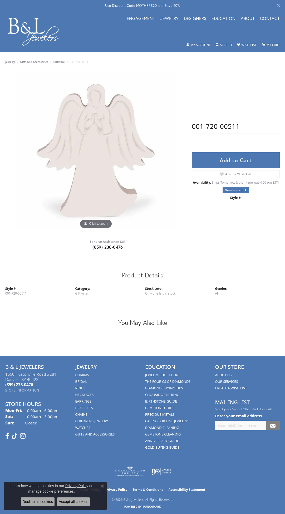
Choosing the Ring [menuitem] (162, 394)
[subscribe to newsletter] (273, 425)
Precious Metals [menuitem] (160, 414)
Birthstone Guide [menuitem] (161, 401)
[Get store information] (22, 390)
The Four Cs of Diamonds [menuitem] (167, 381)
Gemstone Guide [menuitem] (160, 407)
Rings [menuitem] (80, 388)
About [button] (248, 18)
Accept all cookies (73, 502)
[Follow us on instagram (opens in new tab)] (23, 436)
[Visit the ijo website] (161, 471)
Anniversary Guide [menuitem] (162, 440)
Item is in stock (236, 190)
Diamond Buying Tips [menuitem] (164, 388)
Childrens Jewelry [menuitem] (91, 421)
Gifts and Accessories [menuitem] (95, 434)
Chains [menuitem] (81, 414)
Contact (270, 18)
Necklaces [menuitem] (84, 394)
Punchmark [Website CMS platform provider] (152, 506)
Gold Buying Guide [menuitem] (162, 447)
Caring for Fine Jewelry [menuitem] (166, 421)
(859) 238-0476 (107, 247)
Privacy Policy (116, 489)
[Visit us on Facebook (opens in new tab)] (7, 436)
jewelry (10, 62)
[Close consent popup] (102, 486)
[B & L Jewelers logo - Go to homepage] (36, 31)
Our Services (226, 381)
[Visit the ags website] (130, 471)
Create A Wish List (231, 388)
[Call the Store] (19, 384)
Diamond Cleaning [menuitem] (162, 427)
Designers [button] (195, 18)
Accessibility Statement (186, 489)
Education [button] (223, 18)
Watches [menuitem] (82, 427)
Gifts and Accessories (34, 62)
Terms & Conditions (148, 489)
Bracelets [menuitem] (84, 407)
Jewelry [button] (169, 18)
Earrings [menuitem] (83, 401)
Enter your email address (238, 415)
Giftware (59, 62)
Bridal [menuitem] (81, 381)
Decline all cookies (37, 502)
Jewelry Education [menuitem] (162, 375)
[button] (198, 45)
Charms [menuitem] (82, 375)
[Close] (278, 5)
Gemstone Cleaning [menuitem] (163, 434)
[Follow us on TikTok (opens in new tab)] (14, 436)
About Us (223, 375)
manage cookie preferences (51, 491)
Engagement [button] (141, 18)
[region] (96, 151)
